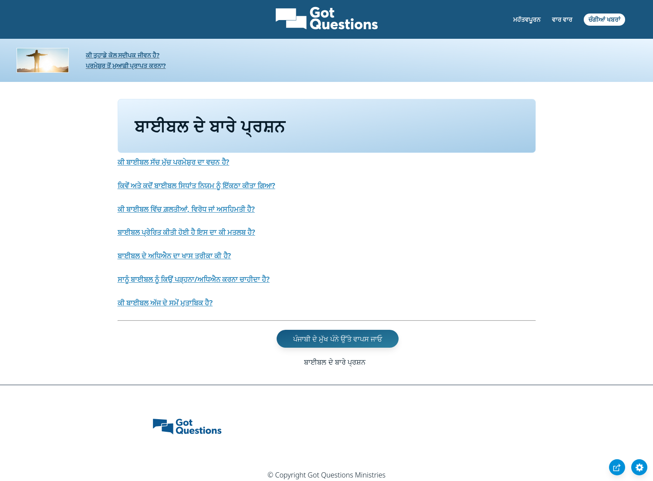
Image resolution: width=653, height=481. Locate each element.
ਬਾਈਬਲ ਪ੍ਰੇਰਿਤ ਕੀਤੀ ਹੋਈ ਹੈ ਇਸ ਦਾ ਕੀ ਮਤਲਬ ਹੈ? (186, 232)
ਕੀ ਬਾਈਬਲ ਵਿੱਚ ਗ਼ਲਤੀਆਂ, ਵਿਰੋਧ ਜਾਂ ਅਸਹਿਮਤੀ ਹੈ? (186, 209)
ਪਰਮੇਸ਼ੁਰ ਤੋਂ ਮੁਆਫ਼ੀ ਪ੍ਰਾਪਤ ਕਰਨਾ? (126, 65)
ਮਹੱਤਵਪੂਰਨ (527, 19)
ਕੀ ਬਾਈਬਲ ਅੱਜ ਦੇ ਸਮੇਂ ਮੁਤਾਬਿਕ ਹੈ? (165, 303)
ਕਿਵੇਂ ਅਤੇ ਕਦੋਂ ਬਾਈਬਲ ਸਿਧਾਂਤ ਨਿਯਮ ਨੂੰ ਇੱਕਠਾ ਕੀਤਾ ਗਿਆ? (196, 185)
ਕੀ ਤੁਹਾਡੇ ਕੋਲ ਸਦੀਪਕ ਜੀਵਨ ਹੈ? (122, 55)
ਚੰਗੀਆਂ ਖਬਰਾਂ (604, 19)
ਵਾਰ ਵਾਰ (562, 19)
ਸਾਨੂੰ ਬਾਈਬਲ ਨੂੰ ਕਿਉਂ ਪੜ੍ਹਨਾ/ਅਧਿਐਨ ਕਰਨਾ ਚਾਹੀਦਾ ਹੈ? (194, 279)
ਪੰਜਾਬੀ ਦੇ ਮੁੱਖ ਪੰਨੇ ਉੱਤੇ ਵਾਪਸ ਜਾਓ (337, 338)
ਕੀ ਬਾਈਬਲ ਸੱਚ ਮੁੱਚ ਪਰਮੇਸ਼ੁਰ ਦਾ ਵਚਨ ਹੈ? (174, 162)
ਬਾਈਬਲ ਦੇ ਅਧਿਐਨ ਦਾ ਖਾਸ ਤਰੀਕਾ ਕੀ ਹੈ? (174, 256)
